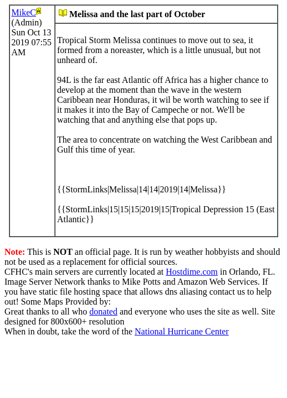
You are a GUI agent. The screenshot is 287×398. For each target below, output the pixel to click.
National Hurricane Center (182, 331)
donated (103, 311)
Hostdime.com (192, 271)
